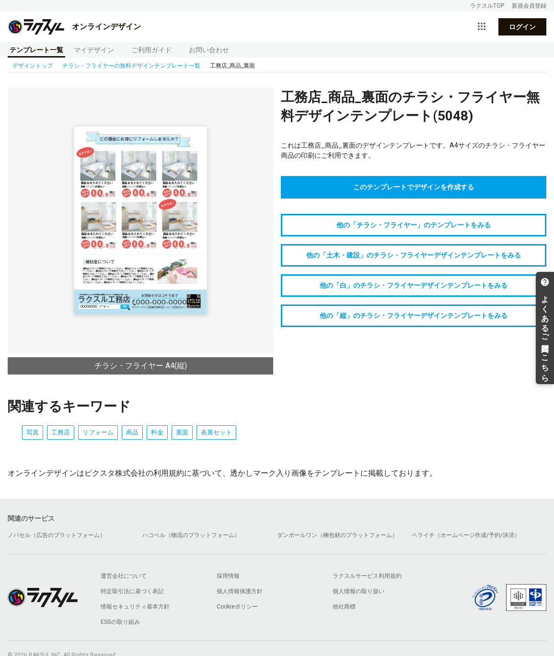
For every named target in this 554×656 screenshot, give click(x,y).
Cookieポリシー (237, 606)
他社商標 (344, 606)
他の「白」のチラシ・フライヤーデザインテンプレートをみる (414, 285)
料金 (157, 432)
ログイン (522, 27)
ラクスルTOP (487, 5)
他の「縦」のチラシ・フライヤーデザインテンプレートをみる (414, 315)
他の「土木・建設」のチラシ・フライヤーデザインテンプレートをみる (413, 255)
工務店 (60, 432)
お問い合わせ (209, 50)
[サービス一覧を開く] (482, 27)
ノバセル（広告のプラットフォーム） (56, 535)
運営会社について (124, 576)
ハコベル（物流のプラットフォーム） (191, 535)
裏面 (182, 432)
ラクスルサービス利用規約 (367, 576)
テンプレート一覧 (36, 50)
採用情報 (228, 576)
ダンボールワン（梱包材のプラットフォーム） (337, 535)
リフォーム (98, 432)
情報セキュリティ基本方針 (135, 606)
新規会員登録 (529, 5)
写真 (32, 432)
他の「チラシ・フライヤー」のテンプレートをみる (413, 225)
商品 (132, 432)
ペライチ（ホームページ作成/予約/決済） (466, 535)
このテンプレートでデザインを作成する (413, 187)
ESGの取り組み (120, 622)
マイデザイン (94, 50)
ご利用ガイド (151, 50)
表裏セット (216, 432)
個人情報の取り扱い (358, 591)
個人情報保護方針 (240, 591)
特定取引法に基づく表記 (132, 591)
